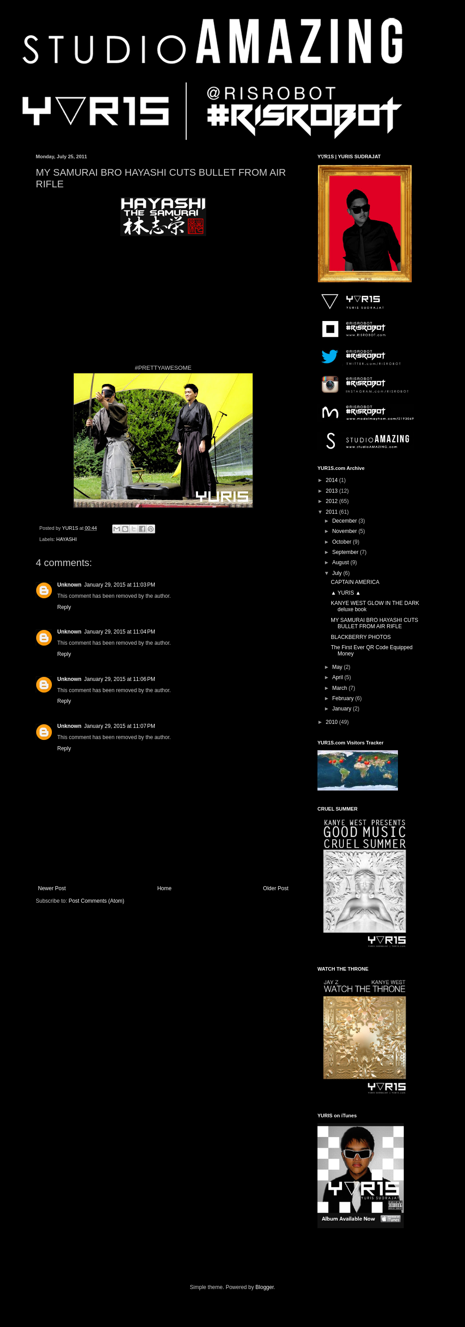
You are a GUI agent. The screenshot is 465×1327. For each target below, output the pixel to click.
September (346, 552)
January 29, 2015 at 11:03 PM (119, 585)
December (345, 521)
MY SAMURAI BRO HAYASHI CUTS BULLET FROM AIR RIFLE (374, 623)
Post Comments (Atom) (96, 901)
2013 (332, 491)
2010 (332, 722)
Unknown (69, 585)
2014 (332, 480)
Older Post (275, 888)
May (338, 667)
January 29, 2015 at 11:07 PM (119, 726)
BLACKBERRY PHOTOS (361, 637)
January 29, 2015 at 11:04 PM (119, 632)
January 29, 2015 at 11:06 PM (119, 679)
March (340, 688)
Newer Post (52, 888)
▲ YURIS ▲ (346, 593)
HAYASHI (66, 539)
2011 (332, 512)
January (342, 709)
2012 (332, 501)
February (343, 698)
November (345, 531)
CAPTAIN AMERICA (355, 582)
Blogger (264, 1287)
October (342, 542)
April (338, 677)
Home (164, 888)
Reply (64, 607)
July (337, 573)
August (341, 562)
